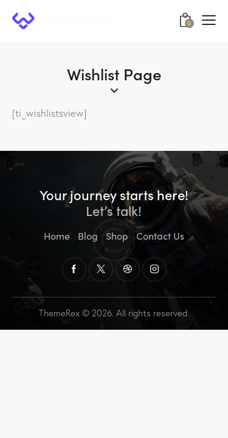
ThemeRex (59, 313)
